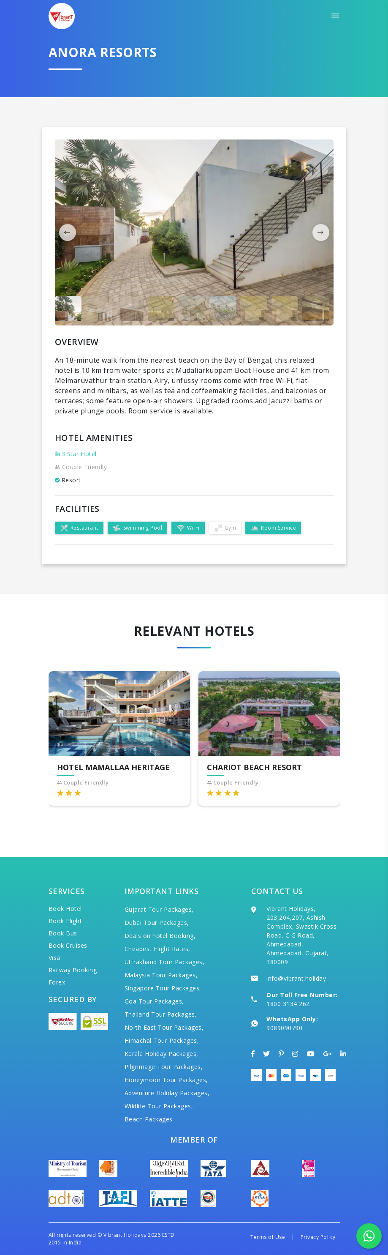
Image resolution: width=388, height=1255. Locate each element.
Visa (54, 958)
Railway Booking (73, 970)
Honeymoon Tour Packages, (166, 1080)
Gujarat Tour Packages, (159, 909)
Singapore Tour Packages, (163, 988)
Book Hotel (65, 909)
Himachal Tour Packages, (162, 1040)
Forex (57, 982)
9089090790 (284, 1028)
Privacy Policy (318, 1237)
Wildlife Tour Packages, (159, 1106)
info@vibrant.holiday (296, 978)
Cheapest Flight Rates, (157, 949)
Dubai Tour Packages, (157, 923)
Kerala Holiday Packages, (161, 1054)
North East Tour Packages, (164, 1027)
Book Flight (65, 921)
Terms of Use (267, 1237)
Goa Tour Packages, (154, 1001)
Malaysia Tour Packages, (161, 975)
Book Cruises (68, 945)
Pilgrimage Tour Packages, (164, 1067)
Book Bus (63, 933)
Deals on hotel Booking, (160, 936)
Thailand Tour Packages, (161, 1014)
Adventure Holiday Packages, (167, 1093)
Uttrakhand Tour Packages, (165, 962)
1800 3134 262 (288, 1004)
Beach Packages (149, 1119)
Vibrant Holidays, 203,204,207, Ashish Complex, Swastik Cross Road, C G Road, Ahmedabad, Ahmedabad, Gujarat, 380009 (301, 935)
